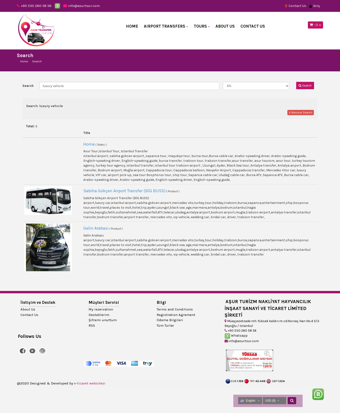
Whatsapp (236, 336)
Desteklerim (99, 315)
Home (132, 26)
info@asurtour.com (81, 6)
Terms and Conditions (175, 309)
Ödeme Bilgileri (170, 320)
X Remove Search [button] (300, 112)
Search (28, 86)
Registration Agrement (176, 315)
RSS (92, 325)
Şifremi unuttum (103, 320)
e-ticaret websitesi (89, 383)
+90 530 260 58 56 (36, 6)
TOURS (200, 26)
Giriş (314, 6)
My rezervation (101, 309)
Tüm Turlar (165, 325)
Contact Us (295, 6)
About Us (225, 26)
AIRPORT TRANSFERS (164, 26)
